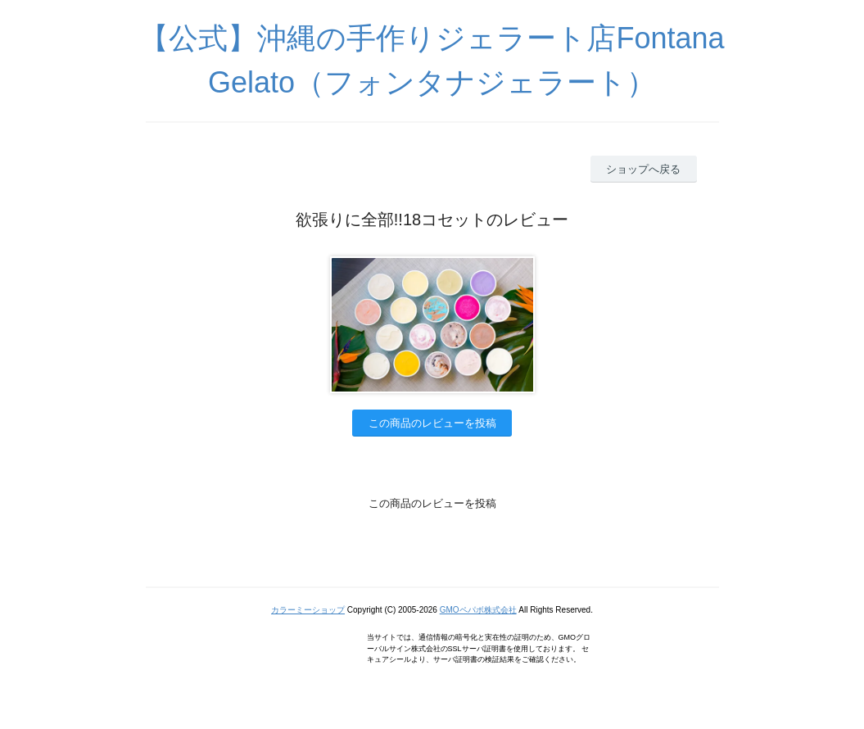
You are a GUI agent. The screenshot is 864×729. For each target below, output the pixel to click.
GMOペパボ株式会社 (478, 609)
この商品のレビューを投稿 (432, 423)
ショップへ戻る (643, 169)
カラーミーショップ (308, 609)
